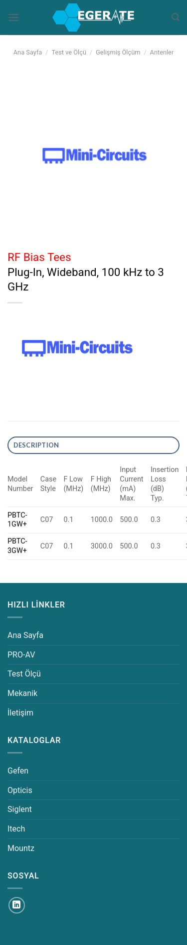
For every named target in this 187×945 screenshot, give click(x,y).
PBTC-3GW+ (17, 546)
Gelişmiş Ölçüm (118, 52)
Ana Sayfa (27, 52)
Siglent (19, 809)
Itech (16, 829)
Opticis (19, 790)
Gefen (17, 771)
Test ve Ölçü (68, 52)
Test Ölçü (24, 673)
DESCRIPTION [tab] (36, 445)
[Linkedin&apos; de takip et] (16, 905)
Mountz (20, 848)
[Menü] (13, 17)
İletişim (20, 713)
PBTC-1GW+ (17, 520)
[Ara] (176, 17)
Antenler (162, 52)
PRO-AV (21, 655)
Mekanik (22, 693)
